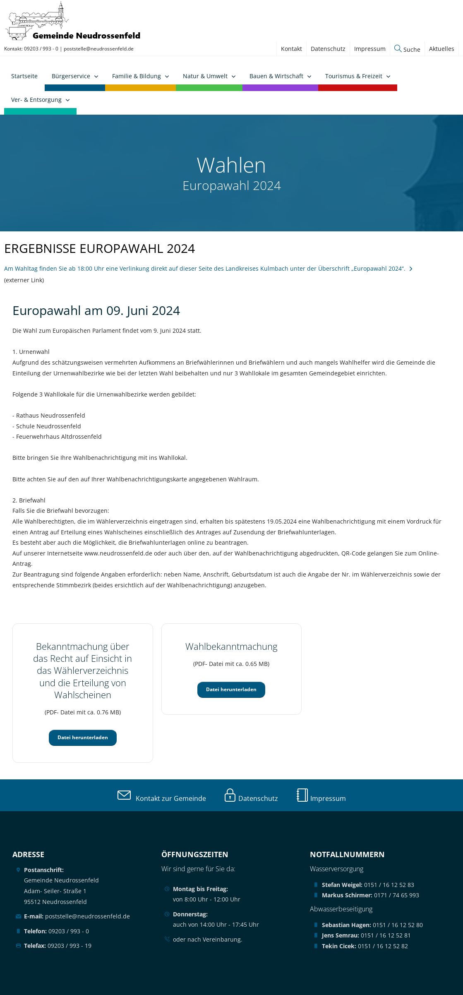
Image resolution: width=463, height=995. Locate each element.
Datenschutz (328, 49)
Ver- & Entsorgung (36, 99)
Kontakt (291, 49)
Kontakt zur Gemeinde (162, 798)
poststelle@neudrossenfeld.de (99, 48)
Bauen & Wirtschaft (276, 76)
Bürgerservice (71, 76)
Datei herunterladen (83, 737)
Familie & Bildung (136, 76)
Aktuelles (441, 49)
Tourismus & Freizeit (353, 76)
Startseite (24, 76)
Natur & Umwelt (205, 76)
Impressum (370, 49)
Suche (407, 49)
